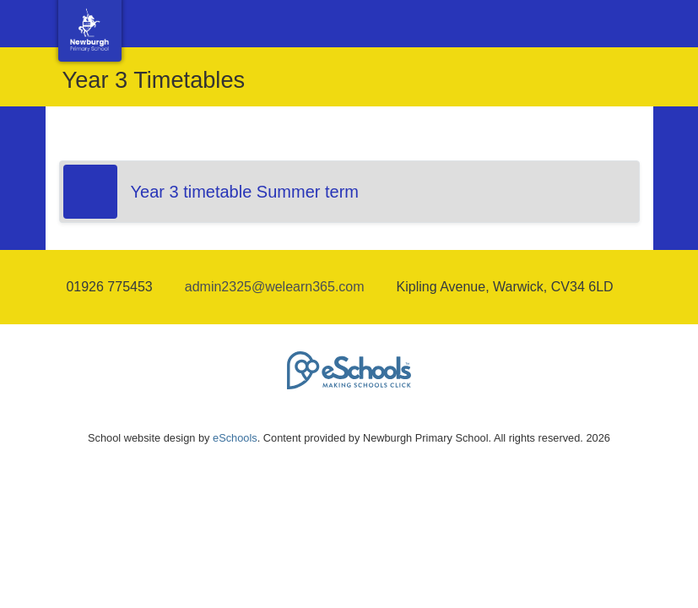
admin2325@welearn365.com (275, 287)
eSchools (235, 438)
